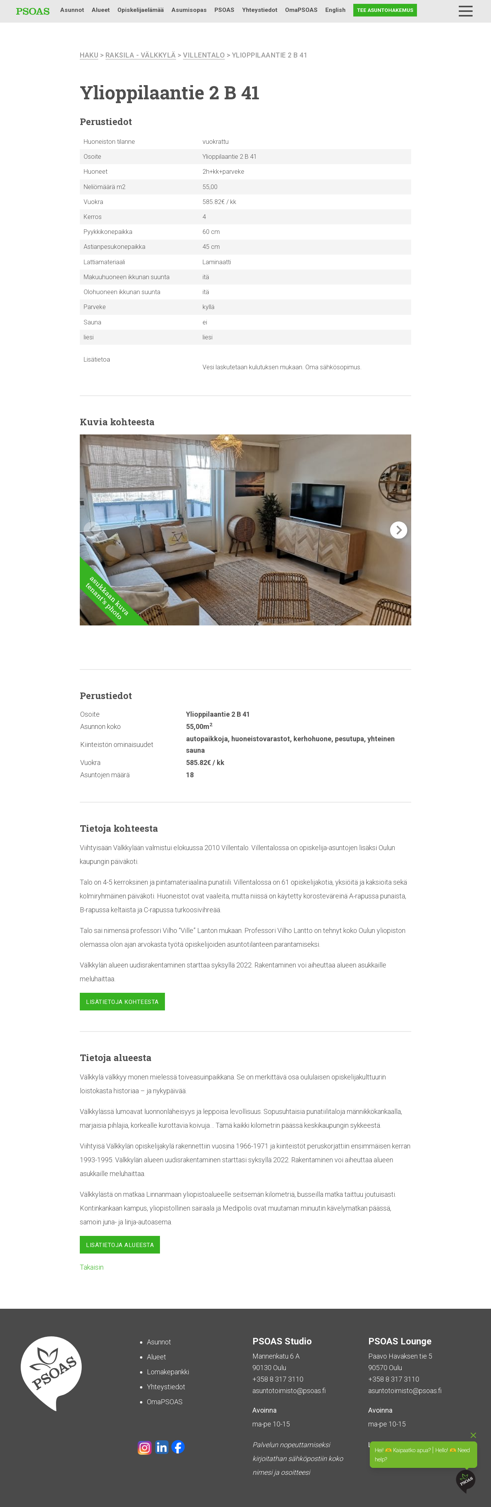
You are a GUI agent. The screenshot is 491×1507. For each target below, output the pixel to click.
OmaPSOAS (301, 10)
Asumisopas (189, 10)
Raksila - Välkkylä (140, 55)
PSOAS (224, 10)
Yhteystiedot (259, 10)
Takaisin (92, 1267)
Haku (446, 10)
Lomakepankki (168, 1372)
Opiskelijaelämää (140, 10)
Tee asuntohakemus (385, 10)
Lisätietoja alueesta (120, 1244)
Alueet (101, 10)
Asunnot (72, 10)
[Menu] (465, 11)
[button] (398, 530)
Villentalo (204, 55)
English (335, 10)
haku (89, 55)
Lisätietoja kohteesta (122, 1001)
